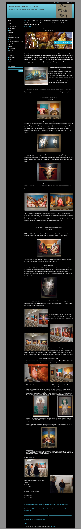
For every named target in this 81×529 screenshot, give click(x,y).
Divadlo (10, 35)
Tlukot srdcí (11, 55)
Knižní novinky (12, 48)
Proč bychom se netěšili (14, 54)
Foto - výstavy (12, 43)
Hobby (10, 44)
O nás (10, 25)
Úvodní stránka (53, 2)
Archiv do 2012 (12, 26)
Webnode (53, 526)
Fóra (10, 63)
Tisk (72, 2)
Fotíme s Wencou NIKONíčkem (16, 41)
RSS (68, 2)
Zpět (25, 523)
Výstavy (10, 59)
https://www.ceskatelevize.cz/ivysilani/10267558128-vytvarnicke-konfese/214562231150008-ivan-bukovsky (48, 515)
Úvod (25, 20)
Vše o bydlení (12, 57)
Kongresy (11, 50)
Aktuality (11, 32)
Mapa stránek (61, 2)
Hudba (10, 46)
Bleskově (11, 34)
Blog (10, 30)
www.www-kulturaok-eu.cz (44, 53)
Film (10, 39)
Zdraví (10, 61)
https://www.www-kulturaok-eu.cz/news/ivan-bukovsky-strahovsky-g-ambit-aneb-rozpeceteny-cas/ (46, 504)
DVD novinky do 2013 (14, 37)
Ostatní (10, 52)
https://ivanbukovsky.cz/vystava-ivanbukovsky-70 (35, 519)
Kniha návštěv (12, 28)
